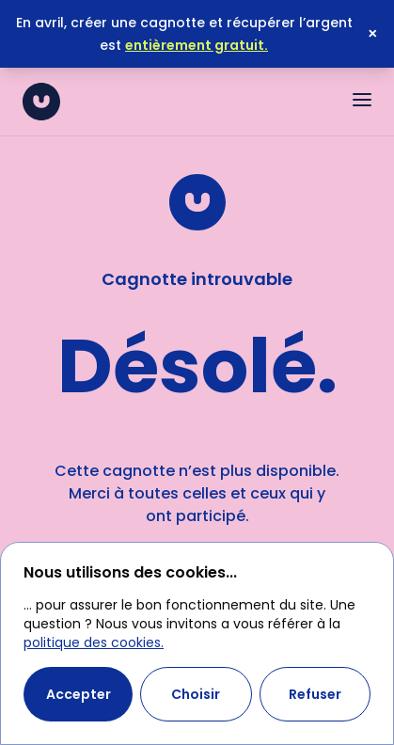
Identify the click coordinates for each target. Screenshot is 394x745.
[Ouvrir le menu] (362, 99)
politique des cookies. (94, 642)
